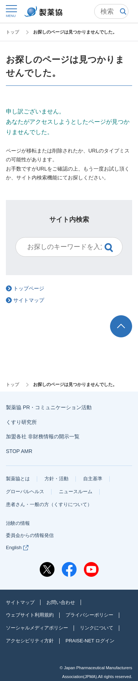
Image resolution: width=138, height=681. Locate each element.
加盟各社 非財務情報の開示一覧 (42, 436)
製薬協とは (18, 478)
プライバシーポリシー (89, 615)
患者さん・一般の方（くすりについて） (49, 504)
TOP (128, 319)
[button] (11, 11)
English (17, 547)
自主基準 (92, 478)
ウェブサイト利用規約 (30, 615)
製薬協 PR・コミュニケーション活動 (49, 407)
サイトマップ (20, 602)
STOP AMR (19, 451)
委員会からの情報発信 (30, 535)
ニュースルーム (75, 491)
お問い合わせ (60, 602)
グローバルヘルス (25, 491)
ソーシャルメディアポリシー (37, 628)
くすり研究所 (21, 422)
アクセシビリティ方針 (30, 640)
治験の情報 (18, 523)
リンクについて (96, 628)
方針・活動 (56, 478)
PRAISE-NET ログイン (90, 640)
